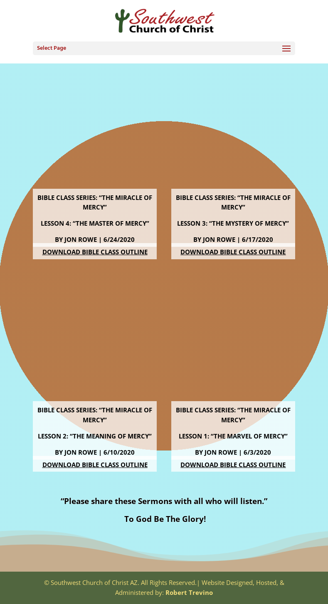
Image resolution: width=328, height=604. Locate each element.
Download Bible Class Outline (95, 252)
